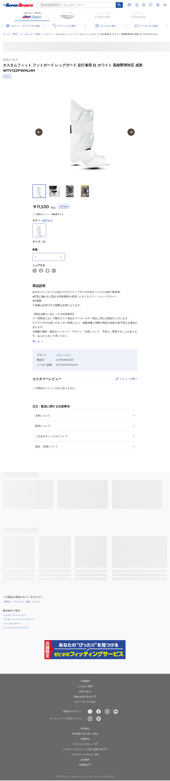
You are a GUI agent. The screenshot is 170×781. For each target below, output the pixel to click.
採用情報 (85, 765)
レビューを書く (129, 378)
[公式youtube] (116, 711)
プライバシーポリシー (85, 744)
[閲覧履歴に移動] (143, 5)
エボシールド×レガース (16, 615)
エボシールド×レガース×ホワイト (20, 619)
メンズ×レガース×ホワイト (17, 627)
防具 (38, 34)
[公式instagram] (107, 711)
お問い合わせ (85, 691)
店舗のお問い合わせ (85, 696)
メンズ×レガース (13, 623)
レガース (48, 34)
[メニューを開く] (165, 5)
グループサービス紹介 (85, 701)
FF (44, 241)
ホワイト (47, 220)
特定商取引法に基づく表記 (85, 733)
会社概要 (85, 759)
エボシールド (10, 59)
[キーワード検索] (119, 5)
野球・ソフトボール (22, 34)
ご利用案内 (85, 681)
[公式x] (90, 711)
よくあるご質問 (85, 686)
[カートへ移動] (158, 5)
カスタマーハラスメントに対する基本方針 (85, 749)
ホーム (6, 34)
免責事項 (85, 739)
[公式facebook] (98, 711)
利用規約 (85, 728)
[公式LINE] (98, 719)
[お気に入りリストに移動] (151, 5)
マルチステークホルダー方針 (85, 754)
